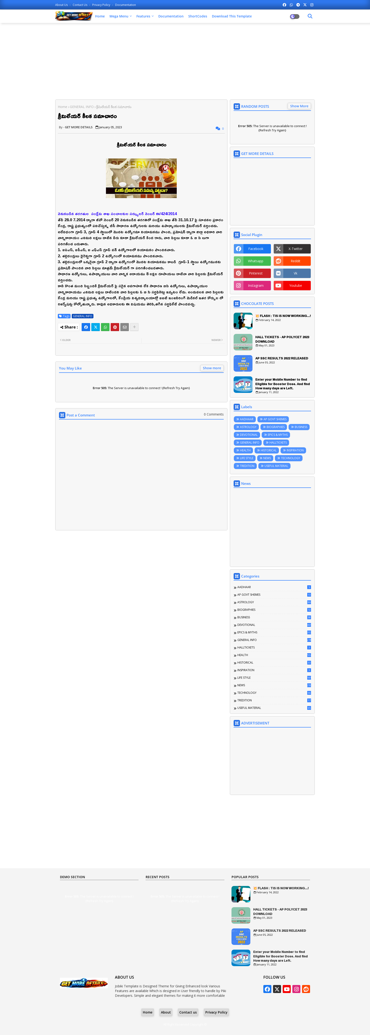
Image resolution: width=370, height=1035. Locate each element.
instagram (256, 285)
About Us (61, 5)
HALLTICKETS (278, 443)
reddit (295, 261)
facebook (255, 248)
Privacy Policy (101, 5)
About (166, 1012)
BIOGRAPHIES (276, 427)
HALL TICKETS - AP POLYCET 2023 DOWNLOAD (282, 339)
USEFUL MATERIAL (276, 466)
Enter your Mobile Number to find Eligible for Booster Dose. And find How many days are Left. (282, 383)
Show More (299, 106)
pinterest (256, 273)
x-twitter (296, 248)
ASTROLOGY (248, 427)
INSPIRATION (295, 450)
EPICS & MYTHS (278, 435)
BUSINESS (301, 427)
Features (143, 16)
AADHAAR (246, 419)
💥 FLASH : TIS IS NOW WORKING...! (283, 316)
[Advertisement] (185, 61)
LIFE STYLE (246, 458)
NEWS (267, 458)
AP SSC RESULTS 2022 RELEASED (281, 358)
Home (100, 16)
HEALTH (245, 450)
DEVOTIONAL (249, 435)
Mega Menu (118, 16)
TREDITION (247, 466)
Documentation (125, 5)
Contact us (80, 5)
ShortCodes (197, 16)
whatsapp (255, 261)
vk (295, 273)
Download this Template (232, 16)
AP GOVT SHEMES (275, 419)
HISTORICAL (269, 450)
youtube (295, 285)
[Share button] (134, 327)
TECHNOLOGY (290, 458)
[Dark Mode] (310, 16)
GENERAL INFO (82, 106)
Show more (212, 368)
